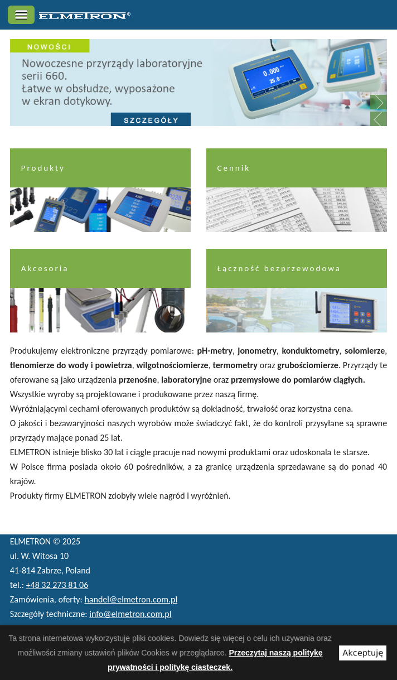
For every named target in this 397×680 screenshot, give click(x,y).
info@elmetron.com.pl (130, 614)
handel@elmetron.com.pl (130, 599)
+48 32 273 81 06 (57, 585)
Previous (378, 119)
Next (378, 102)
